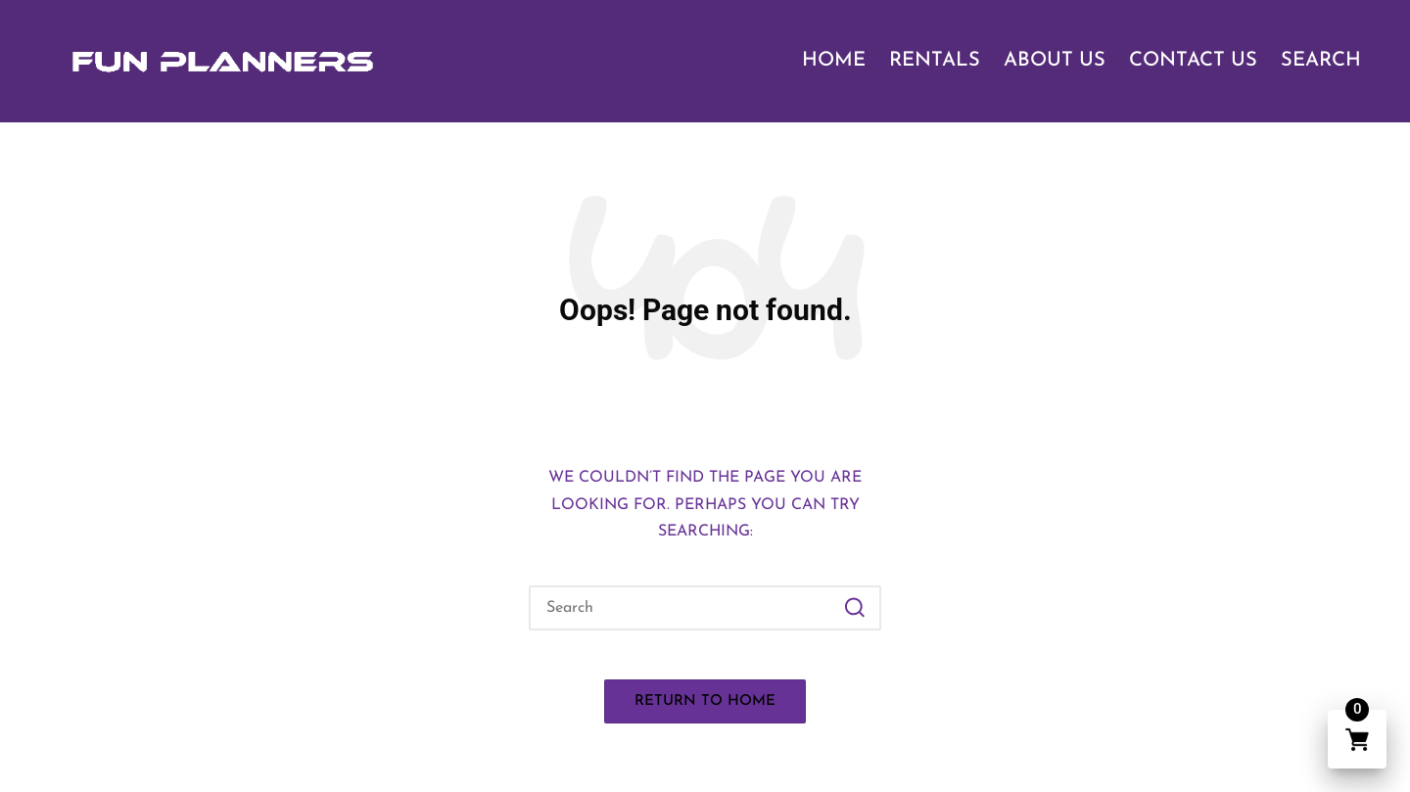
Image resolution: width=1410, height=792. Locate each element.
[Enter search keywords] (705, 607)
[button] (854, 607)
